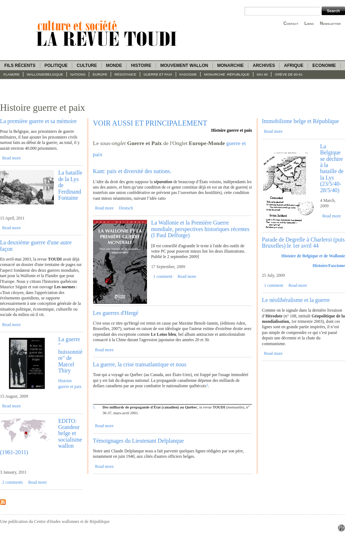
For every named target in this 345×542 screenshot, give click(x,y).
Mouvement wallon (184, 65)
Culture (87, 65)
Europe (100, 74)
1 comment (162, 276)
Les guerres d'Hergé (115, 313)
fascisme (188, 74)
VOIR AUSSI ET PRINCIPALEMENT (150, 123)
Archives (264, 65)
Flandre (12, 74)
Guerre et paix (157, 74)
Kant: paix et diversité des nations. (132, 171)
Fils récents (20, 65)
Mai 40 (262, 74)
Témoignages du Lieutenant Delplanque (138, 441)
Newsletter (330, 23)
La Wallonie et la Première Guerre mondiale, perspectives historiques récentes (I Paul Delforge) (200, 229)
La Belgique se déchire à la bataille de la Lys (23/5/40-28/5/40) (332, 168)
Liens (309, 23)
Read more (11, 158)
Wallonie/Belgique (45, 74)
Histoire (141, 65)
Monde (114, 65)
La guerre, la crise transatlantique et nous (140, 364)
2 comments (12, 482)
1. (94, 407)
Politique (56, 65)
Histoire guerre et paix (70, 383)
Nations (78, 74)
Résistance (126, 74)
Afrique (293, 65)
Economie (324, 65)
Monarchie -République (226, 74)
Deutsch (126, 208)
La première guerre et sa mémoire (38, 121)
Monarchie (230, 65)
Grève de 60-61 (289, 74)
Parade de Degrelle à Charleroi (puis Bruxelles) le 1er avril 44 (303, 242)
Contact (291, 23)
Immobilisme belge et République (300, 121)
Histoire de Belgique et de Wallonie (313, 255)
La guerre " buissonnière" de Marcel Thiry (70, 355)
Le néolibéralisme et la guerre (296, 300)
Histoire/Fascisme (329, 265)
